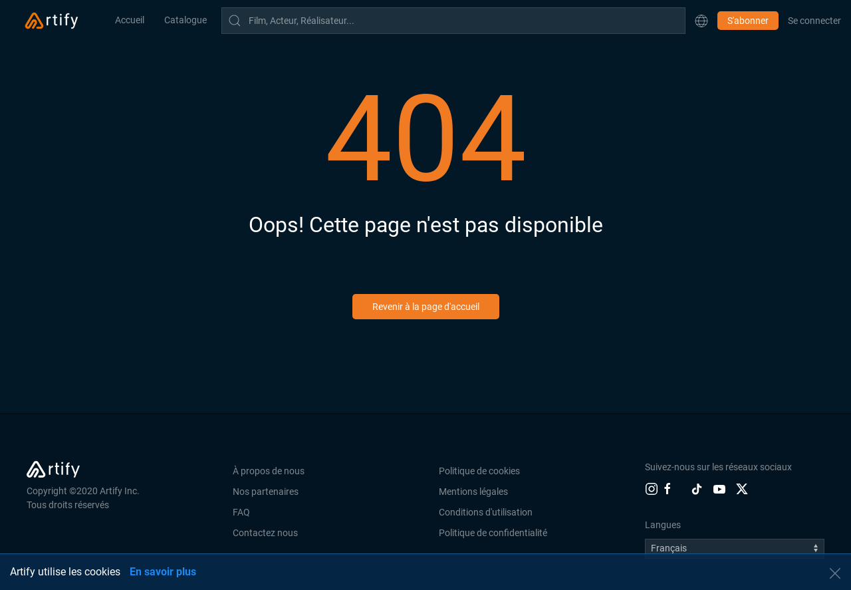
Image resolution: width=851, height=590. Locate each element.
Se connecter (814, 20)
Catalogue (185, 20)
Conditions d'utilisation (486, 512)
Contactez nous (265, 532)
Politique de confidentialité (493, 532)
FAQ (241, 512)
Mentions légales (473, 491)
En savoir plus (163, 571)
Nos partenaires (266, 491)
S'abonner (748, 20)
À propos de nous (268, 471)
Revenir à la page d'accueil (425, 306)
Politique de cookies (479, 471)
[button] (701, 20)
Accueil (129, 20)
